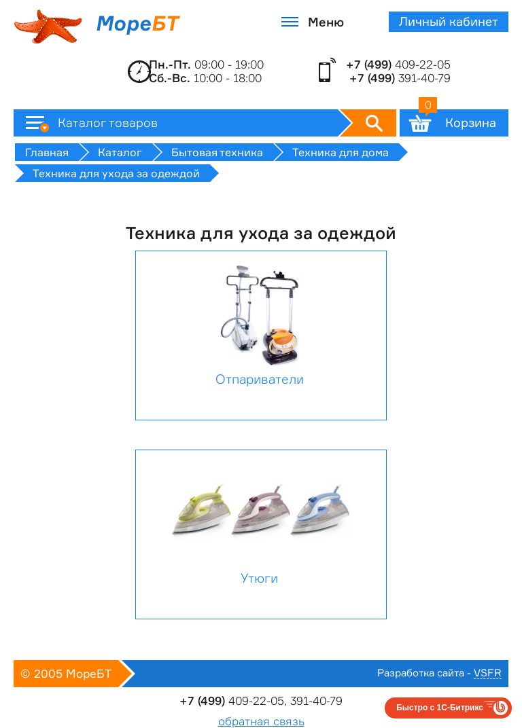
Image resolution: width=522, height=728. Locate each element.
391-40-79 (400, 78)
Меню (326, 21)
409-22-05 (398, 64)
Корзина (457, 119)
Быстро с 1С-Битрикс (439, 707)
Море (96, 26)
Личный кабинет (448, 21)
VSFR (488, 673)
